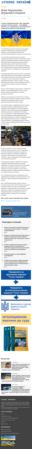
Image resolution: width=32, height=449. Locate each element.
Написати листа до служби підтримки (10, 433)
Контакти (3, 422)
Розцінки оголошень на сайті (8, 420)
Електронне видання (6, 431)
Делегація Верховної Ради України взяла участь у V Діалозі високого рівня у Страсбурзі (20, 214)
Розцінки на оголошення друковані (9, 418)
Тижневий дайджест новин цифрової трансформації (15, 254)
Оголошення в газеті (6, 416)
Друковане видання (6, 429)
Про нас (3, 414)
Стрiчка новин (4, 424)
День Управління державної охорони (13, 11)
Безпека (4, 7)
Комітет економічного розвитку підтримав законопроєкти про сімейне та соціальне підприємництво (16, 229)
